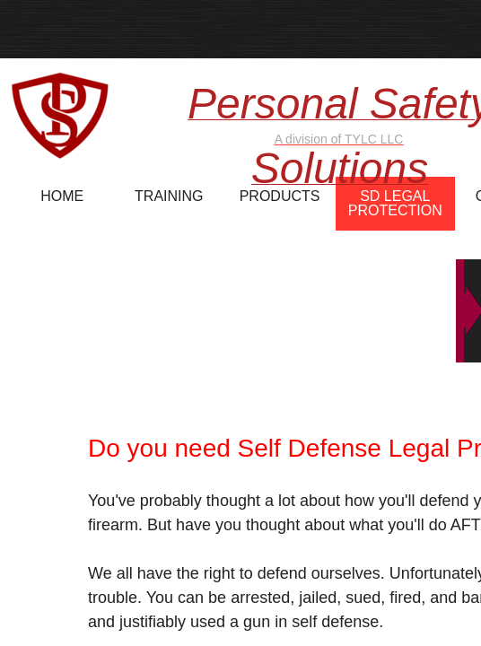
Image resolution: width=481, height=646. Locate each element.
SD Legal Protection (395, 203)
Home (61, 196)
